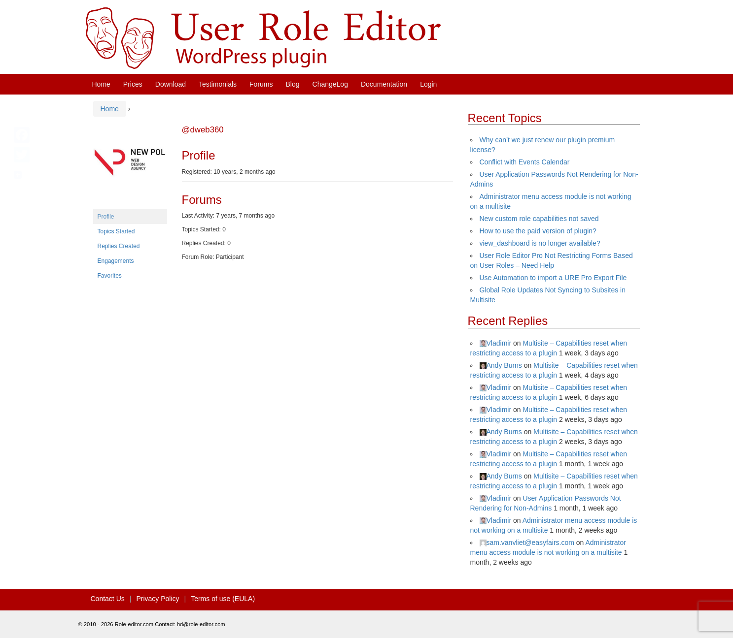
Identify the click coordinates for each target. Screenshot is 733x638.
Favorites (110, 275)
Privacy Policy (157, 599)
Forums (261, 84)
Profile (106, 216)
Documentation (384, 84)
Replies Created (119, 246)
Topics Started (116, 231)
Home (101, 84)
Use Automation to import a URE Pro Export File (553, 278)
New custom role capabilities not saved (539, 219)
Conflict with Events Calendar (525, 162)
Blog (293, 84)
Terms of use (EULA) (223, 599)
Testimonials (218, 84)
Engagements (116, 260)
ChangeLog (330, 84)
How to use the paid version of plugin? (538, 231)
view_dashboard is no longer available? (540, 243)
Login (428, 84)
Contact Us (108, 599)
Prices (132, 84)
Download (170, 84)
